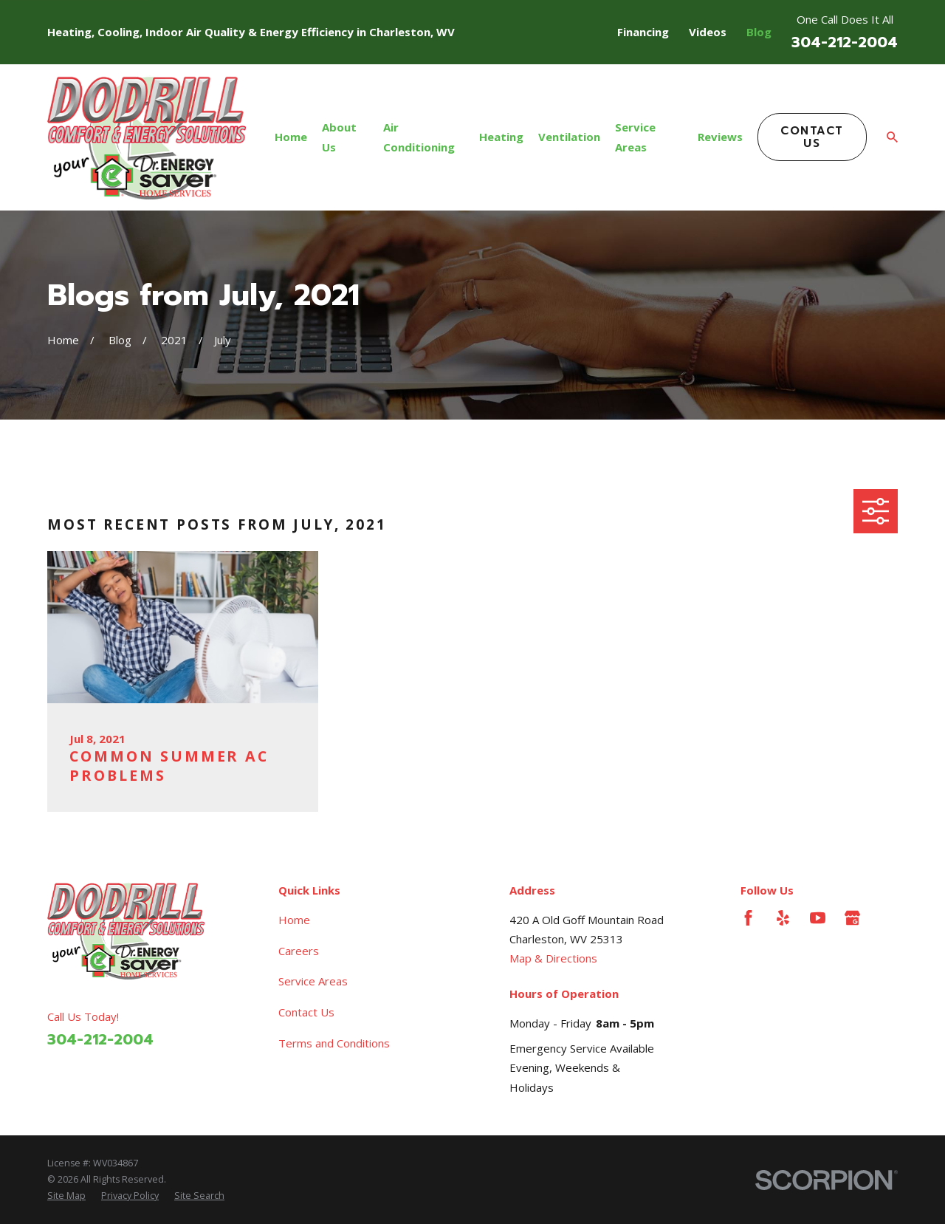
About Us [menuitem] (339, 137)
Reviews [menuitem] (720, 136)
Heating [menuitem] (501, 136)
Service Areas (313, 981)
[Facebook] (748, 918)
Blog (759, 31)
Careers (298, 950)
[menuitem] (66, 1196)
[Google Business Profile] (852, 918)
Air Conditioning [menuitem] (419, 137)
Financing (643, 31)
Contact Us (812, 137)
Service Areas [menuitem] (635, 137)
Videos (707, 31)
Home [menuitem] (291, 136)
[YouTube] (817, 918)
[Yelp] (783, 918)
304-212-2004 (844, 42)
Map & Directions (553, 958)
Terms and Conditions (334, 1043)
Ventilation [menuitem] (569, 136)
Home (294, 919)
